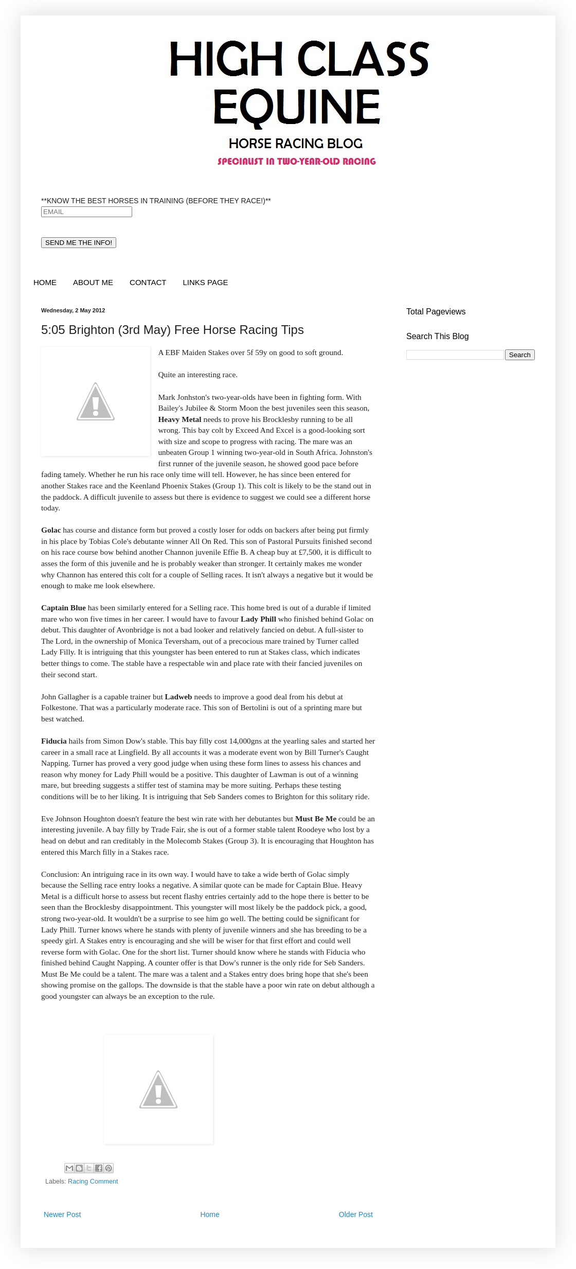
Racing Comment (93, 1181)
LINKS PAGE (205, 282)
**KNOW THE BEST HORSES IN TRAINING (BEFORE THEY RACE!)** (156, 201)
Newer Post (62, 1214)
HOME (45, 282)
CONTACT (148, 282)
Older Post (356, 1214)
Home (209, 1214)
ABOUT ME (93, 282)
